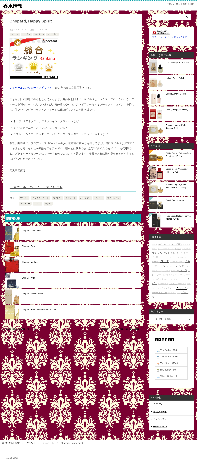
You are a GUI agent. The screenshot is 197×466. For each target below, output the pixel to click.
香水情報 (13, 5)
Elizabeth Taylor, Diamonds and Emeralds (120, 329)
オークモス (181, 284)
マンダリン (176, 244)
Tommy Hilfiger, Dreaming (177, 109)
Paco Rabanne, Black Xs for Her (21, 329)
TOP (12, 443)
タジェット (71, 198)
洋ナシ (48, 203)
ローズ (164, 261)
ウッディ (15, 34)
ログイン (157, 404)
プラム (162, 275)
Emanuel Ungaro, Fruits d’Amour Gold (176, 126)
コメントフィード (162, 419)
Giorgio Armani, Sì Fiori (176, 94)
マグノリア (186, 248)
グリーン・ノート (177, 262)
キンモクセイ (170, 275)
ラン (173, 288)
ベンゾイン (181, 275)
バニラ (183, 270)
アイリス (173, 283)
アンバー (24, 198)
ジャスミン (170, 265)
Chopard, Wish (28, 278)
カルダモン (171, 292)
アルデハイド (163, 284)
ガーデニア (167, 257)
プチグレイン (113, 198)
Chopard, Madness (30, 262)
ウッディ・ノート (177, 279)
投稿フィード (160, 411)
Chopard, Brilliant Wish (32, 294)
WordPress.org (160, 426)
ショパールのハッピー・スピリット (31, 87)
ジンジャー (165, 270)
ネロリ (166, 279)
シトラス (26, 34)
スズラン (175, 253)
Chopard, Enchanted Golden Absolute (39, 309)
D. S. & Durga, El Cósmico (177, 62)
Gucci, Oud (175, 200)
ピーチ (183, 253)
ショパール (39, 34)
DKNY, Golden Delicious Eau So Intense (178, 154)
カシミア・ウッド (41, 198)
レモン (178, 248)
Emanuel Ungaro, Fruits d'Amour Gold (176, 186)
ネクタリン (85, 198)
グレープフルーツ (179, 257)
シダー (182, 266)
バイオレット (164, 244)
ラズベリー (162, 248)
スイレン (57, 198)
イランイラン (165, 288)
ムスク (37, 203)
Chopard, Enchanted (31, 230)
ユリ (178, 292)
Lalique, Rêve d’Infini (175, 78)
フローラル (52, 34)
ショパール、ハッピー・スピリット (36, 187)
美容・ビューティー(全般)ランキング (169, 37)
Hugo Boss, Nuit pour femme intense (178, 217)
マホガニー (25, 203)
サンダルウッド (161, 252)
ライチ (154, 244)
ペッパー (162, 292)
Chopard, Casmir (29, 246)
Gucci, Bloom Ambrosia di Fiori (177, 170)
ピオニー (99, 198)
